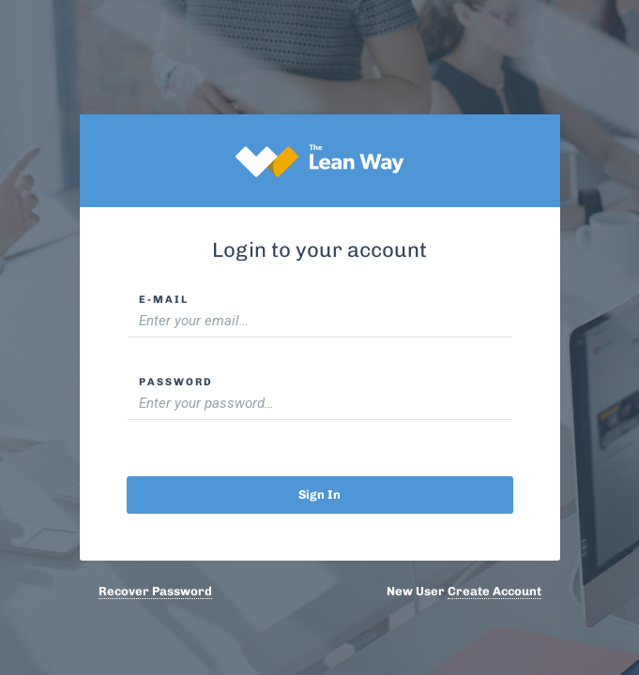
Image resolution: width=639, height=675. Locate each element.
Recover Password (155, 591)
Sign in (319, 495)
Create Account (494, 591)
